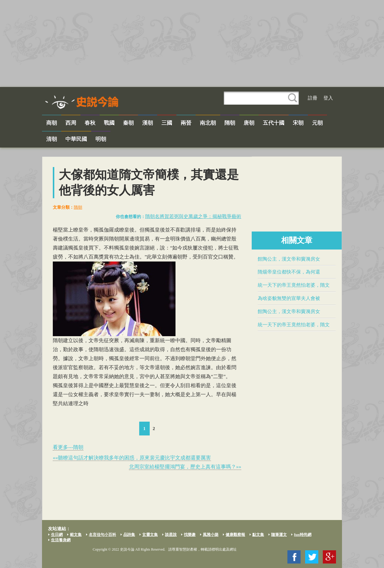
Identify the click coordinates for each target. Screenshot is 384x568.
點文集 (258, 534)
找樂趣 (190, 534)
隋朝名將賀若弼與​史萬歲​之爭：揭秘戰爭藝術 (193, 216)
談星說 (171, 534)
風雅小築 (210, 534)
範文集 (76, 534)
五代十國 (273, 123)
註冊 (312, 97)
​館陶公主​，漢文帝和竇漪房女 (289, 259)
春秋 (90, 123)
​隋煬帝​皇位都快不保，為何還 (289, 271)
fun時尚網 (302, 534)
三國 (166, 123)
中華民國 (76, 139)
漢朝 (147, 123)
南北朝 (208, 123)
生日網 (57, 534)
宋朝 (298, 123)
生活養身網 (60, 540)
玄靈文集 (150, 534)
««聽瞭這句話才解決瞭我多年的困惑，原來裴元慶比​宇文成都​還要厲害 (132, 458)
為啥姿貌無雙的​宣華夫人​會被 (289, 298)
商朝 (51, 123)
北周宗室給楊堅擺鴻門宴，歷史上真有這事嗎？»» (185, 467)
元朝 (317, 123)
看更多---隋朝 (68, 447)
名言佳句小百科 (102, 534)
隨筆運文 (279, 534)
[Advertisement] (192, 43)
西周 (70, 123)
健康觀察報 (235, 534)
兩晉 (186, 123)
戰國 (109, 123)
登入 (328, 97)
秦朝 (128, 123)
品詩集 (129, 534)
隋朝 (229, 123)
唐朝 (249, 123)
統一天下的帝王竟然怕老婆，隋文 (294, 285)
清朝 (51, 139)
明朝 (100, 139)
